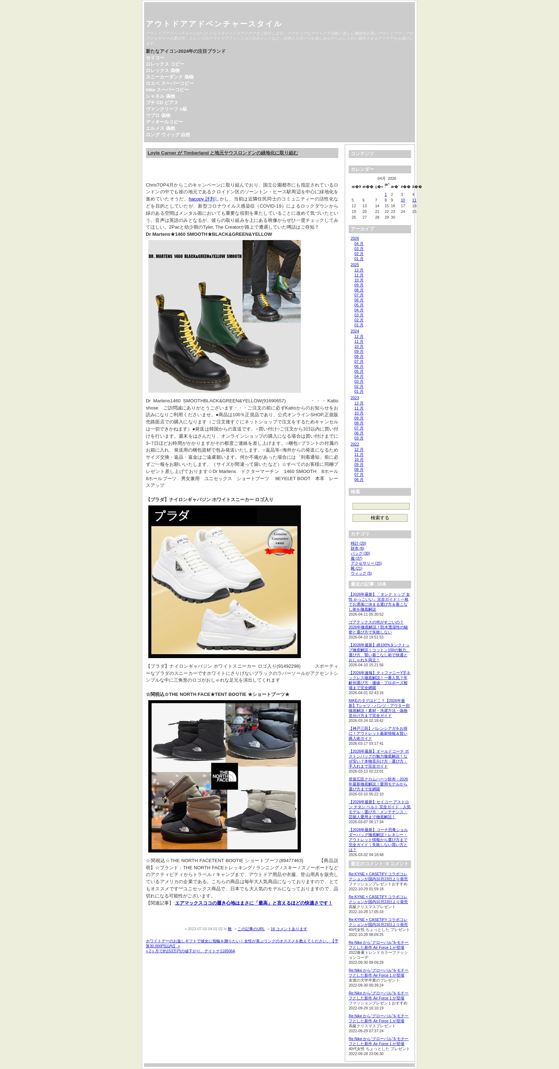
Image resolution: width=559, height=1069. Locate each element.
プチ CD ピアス (162, 102)
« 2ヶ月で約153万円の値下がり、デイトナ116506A (190, 951)
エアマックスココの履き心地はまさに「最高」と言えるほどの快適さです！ (254, 903)
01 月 (359, 258)
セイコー (155, 57)
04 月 (359, 243)
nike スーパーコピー (167, 89)
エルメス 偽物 (160, 128)
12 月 (359, 270)
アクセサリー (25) (366, 563)
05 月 (359, 305)
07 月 (359, 295)
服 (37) (357, 558)
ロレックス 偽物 (163, 70)
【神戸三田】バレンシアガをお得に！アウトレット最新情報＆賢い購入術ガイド (378, 733)
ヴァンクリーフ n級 (166, 109)
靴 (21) (357, 568)
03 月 (359, 248)
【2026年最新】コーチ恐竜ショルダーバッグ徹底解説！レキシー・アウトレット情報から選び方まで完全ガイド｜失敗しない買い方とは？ (378, 840)
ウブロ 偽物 (158, 115)
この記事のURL (251, 929)
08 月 (359, 290)
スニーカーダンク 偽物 (170, 77)
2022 (355, 444)
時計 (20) (358, 543)
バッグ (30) (360, 553)
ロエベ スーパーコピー (170, 83)
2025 (355, 265)
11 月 (359, 275)
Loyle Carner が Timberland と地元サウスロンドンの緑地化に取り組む (223, 153)
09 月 (359, 285)
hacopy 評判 (202, 199)
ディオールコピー (164, 121)
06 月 (359, 300)
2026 (355, 238)
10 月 (359, 280)
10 (403, 200)
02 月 (359, 253)
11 (414, 200)
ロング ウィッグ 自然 (168, 134)
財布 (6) (357, 548)
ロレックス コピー (165, 64)
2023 (355, 398)
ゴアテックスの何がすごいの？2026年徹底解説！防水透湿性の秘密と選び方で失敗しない (378, 627)
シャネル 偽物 (160, 96)
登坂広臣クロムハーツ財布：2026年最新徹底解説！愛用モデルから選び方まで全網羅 (378, 784)
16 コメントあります (289, 929)
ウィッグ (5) (361, 573)
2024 (355, 331)
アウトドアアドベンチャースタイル (214, 24)
